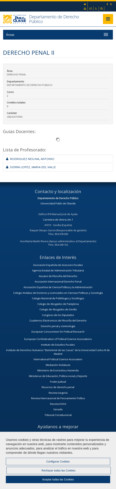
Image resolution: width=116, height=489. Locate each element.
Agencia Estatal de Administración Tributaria (58, 270)
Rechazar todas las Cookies (58, 470)
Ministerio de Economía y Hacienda (58, 370)
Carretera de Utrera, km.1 (58, 219)
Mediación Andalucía (58, 365)
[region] (58, 460)
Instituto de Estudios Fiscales (58, 344)
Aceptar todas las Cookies (58, 479)
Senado (58, 409)
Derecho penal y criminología (58, 326)
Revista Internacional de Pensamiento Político (58, 398)
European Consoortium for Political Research (58, 331)
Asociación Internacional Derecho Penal (58, 281)
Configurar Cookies (58, 461)
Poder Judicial (58, 381)
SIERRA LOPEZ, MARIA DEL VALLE (31, 167)
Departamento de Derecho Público (54, 19)
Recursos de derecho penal (58, 387)
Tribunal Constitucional (58, 415)
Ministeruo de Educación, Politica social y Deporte (58, 376)
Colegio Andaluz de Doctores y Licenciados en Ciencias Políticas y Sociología (58, 293)
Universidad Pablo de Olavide (58, 203)
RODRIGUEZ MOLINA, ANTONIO (30, 159)
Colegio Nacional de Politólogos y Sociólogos (58, 298)
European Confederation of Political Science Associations (58, 339)
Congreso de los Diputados (58, 315)
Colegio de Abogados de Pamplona (58, 304)
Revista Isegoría (58, 393)
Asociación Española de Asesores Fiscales (58, 265)
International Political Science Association (58, 359)
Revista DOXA (58, 404)
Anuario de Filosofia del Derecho (58, 276)
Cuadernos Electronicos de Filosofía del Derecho (58, 320)
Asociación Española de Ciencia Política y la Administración (58, 287)
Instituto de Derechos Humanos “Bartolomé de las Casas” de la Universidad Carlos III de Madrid (58, 352)
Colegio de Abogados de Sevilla (58, 309)
